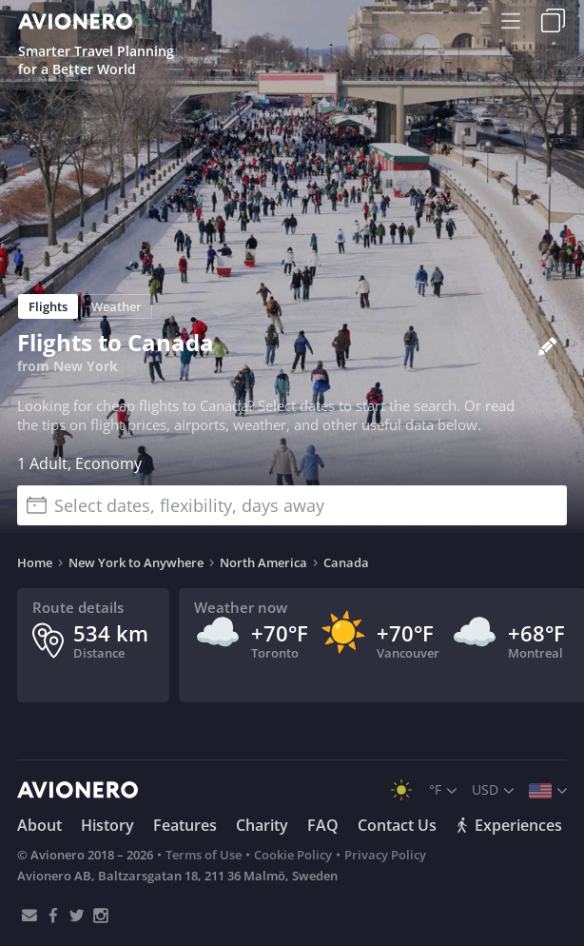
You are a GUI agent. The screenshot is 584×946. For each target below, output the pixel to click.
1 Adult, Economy (79, 463)
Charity (262, 825)
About (39, 825)
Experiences (509, 825)
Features (185, 825)
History (107, 825)
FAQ (323, 825)
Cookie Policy (293, 854)
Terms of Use (203, 854)
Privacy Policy (385, 854)
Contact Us (397, 825)
